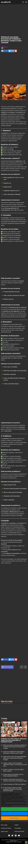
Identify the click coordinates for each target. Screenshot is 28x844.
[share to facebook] (4, 51)
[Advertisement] (14, 20)
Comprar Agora (14, 813)
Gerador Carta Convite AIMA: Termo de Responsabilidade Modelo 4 (13, 775)
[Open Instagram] (16, 835)
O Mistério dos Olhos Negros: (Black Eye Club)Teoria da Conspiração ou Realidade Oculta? (14, 740)
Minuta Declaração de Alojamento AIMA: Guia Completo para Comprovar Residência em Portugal (15, 746)
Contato (16, 825)
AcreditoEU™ (19, 841)
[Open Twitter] (12, 835)
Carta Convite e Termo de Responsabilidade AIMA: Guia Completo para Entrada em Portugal (14, 758)
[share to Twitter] (11, 51)
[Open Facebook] (9, 835)
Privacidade (17, 828)
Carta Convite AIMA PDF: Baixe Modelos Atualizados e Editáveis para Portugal (13, 752)
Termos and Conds (19, 831)
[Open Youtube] (19, 835)
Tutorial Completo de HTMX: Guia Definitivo (14, 784)
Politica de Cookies (6, 828)
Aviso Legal (4, 825)
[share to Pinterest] (15, 51)
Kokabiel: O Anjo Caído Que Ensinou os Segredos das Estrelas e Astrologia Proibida (15, 780)
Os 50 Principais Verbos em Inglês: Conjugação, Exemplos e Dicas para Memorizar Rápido (12, 789)
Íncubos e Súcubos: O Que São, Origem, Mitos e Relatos (13, 770)
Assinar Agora (14, 818)
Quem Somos (4, 831)
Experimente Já (14, 809)
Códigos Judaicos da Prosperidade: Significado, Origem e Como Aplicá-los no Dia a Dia (15, 764)
